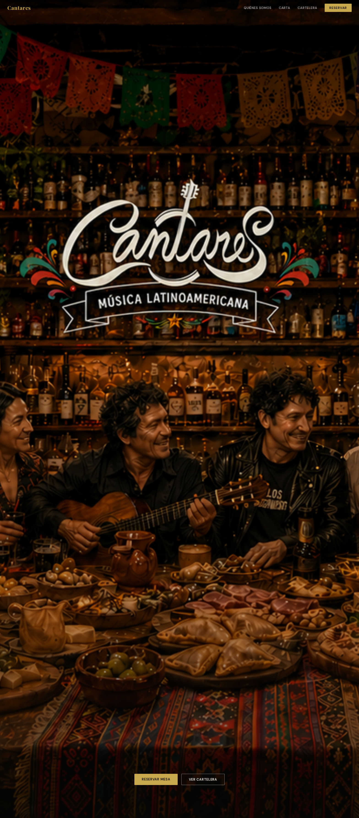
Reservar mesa (156, 779)
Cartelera (307, 8)
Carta (284, 8)
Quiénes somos (258, 8)
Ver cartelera (203, 779)
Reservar (338, 8)
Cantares (19, 7)
